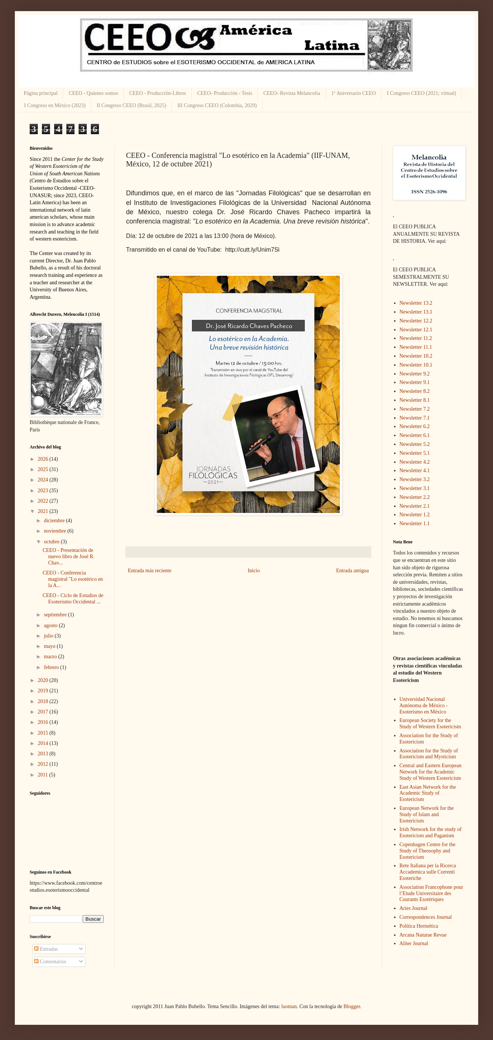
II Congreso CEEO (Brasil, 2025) (131, 105)
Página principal (40, 93)
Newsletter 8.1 (415, 400)
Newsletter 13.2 (416, 303)
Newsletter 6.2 (415, 426)
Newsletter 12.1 (416, 329)
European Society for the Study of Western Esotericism (430, 723)
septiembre (56, 614)
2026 (44, 459)
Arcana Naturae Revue (423, 935)
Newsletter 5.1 (415, 453)
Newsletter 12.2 (416, 321)
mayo (50, 646)
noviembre (55, 531)
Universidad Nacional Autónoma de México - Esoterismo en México (424, 705)
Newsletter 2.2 (415, 497)
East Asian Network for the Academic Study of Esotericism (428, 793)
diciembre (55, 520)
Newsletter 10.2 (416, 356)
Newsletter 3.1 (415, 488)
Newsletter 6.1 (415, 435)
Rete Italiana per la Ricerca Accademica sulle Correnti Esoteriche (428, 872)
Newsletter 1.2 (415, 514)
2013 (44, 753)
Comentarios (50, 961)
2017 (44, 712)
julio (49, 636)
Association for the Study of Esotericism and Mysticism (429, 754)
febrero (52, 667)
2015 (44, 733)
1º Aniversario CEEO (353, 93)
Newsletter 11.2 (416, 338)
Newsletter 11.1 (416, 347)
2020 (44, 680)
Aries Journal (413, 908)
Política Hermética (419, 926)
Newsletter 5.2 (415, 444)
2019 (44, 690)
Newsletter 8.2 (415, 391)
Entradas (46, 949)
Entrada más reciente (149, 570)
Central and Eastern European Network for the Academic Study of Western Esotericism (431, 772)
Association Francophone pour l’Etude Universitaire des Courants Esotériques (431, 893)
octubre (52, 541)
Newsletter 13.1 (416, 312)
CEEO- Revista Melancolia (291, 93)
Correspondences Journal (426, 917)
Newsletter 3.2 (415, 479)
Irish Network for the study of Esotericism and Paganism (431, 832)
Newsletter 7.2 (415, 409)
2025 (44, 469)
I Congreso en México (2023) (55, 105)
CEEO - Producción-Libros (157, 93)
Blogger (352, 1006)
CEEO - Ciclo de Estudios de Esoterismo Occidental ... (73, 599)
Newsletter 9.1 (415, 382)
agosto (51, 625)
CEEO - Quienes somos (93, 93)
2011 (43, 775)
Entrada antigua (352, 570)
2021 (44, 511)
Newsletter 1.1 (415, 523)
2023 (44, 490)
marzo (51, 656)
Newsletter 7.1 (415, 418)
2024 (44, 480)
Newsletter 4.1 (415, 470)
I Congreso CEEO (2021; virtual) (421, 93)
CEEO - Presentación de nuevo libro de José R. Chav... (69, 556)
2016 (44, 722)
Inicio (254, 570)
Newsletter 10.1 (416, 365)
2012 (44, 764)
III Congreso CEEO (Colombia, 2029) (217, 105)
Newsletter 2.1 (415, 506)
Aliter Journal (414, 943)
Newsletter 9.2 (415, 374)
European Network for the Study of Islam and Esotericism (427, 814)
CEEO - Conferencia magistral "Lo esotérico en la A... (73, 579)
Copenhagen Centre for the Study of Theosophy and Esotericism (428, 851)
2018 (44, 701)
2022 (44, 501)
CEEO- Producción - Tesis (224, 93)
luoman (289, 1006)
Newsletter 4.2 (415, 462)
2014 (44, 743)
